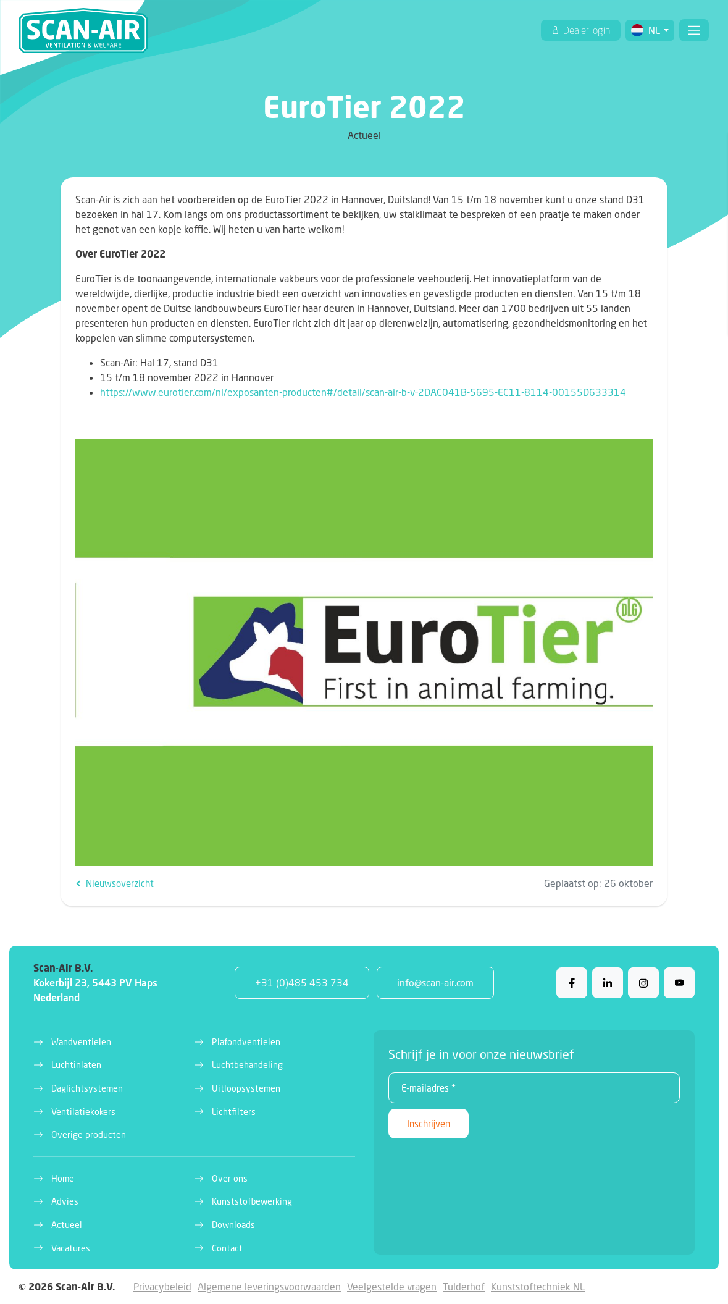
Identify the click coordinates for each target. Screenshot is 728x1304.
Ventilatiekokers (83, 1111)
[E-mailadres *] (534, 1087)
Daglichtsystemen (87, 1088)
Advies (64, 1201)
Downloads (233, 1224)
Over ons (230, 1178)
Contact (227, 1248)
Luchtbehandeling (247, 1064)
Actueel (66, 1224)
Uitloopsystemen (246, 1088)
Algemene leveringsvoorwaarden (269, 1286)
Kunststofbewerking (252, 1201)
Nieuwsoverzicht (115, 883)
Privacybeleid (162, 1286)
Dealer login (585, 30)
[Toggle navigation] (694, 30)
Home (62, 1178)
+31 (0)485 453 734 (302, 982)
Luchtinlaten (76, 1064)
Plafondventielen (246, 1042)
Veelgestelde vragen (392, 1286)
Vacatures (70, 1248)
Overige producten (88, 1134)
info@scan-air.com (435, 982)
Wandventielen (81, 1042)
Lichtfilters (234, 1111)
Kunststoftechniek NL (538, 1286)
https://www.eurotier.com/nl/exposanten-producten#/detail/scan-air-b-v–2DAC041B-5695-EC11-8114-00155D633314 (363, 392)
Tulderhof (464, 1286)
